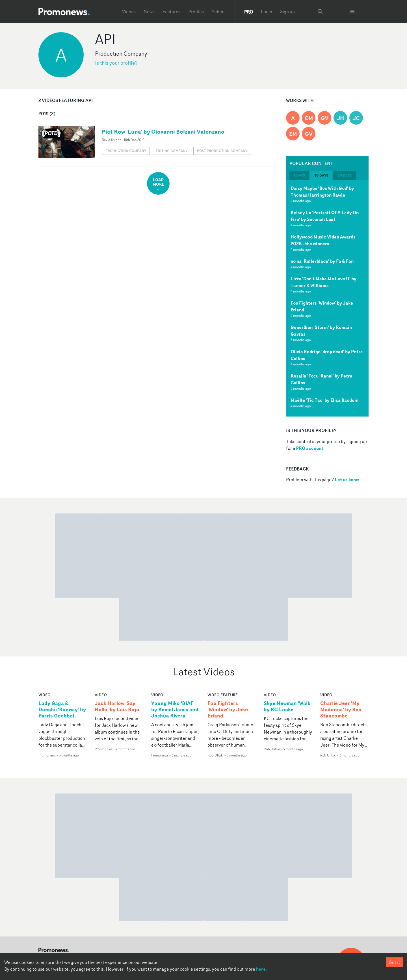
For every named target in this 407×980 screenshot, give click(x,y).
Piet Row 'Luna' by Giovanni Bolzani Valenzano (163, 131)
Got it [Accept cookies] (394, 962)
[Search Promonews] (320, 11)
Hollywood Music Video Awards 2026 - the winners (323, 240)
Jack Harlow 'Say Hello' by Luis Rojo (117, 706)
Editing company (171, 150)
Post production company (222, 150)
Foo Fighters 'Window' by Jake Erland (227, 709)
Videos (129, 11)
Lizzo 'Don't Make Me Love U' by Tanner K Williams (323, 282)
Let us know (347, 479)
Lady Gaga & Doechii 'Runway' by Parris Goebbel (62, 709)
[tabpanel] (327, 298)
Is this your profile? (116, 62)
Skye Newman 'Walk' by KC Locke (287, 706)
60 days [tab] (344, 175)
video (44, 695)
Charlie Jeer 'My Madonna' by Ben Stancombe (340, 709)
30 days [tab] (321, 175)
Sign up (287, 11)
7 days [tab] (299, 175)
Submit (219, 11)
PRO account (309, 448)
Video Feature (222, 695)
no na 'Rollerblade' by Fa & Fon (322, 261)
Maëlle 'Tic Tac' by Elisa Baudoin (324, 400)
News (149, 11)
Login (266, 11)
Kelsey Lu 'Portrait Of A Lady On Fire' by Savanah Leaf (325, 216)
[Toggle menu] (352, 11)
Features (171, 11)
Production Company (125, 150)
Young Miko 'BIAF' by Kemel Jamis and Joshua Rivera (174, 709)
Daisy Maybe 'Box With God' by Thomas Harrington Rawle (322, 191)
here (261, 969)
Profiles (196, 11)
